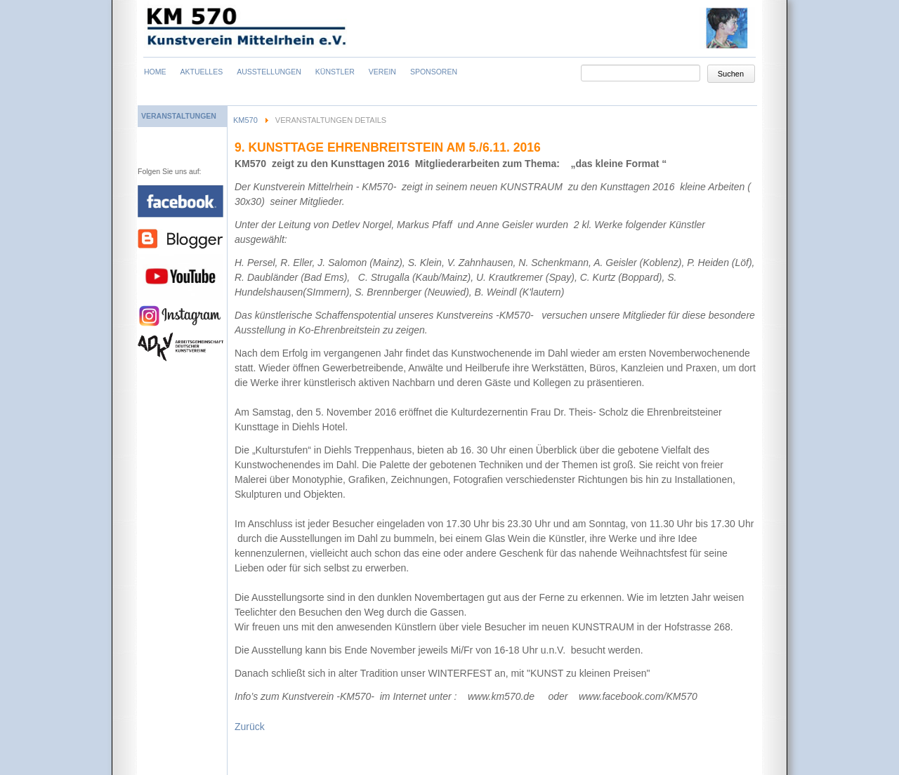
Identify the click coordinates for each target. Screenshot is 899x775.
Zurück (250, 726)
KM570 (245, 120)
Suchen (731, 73)
